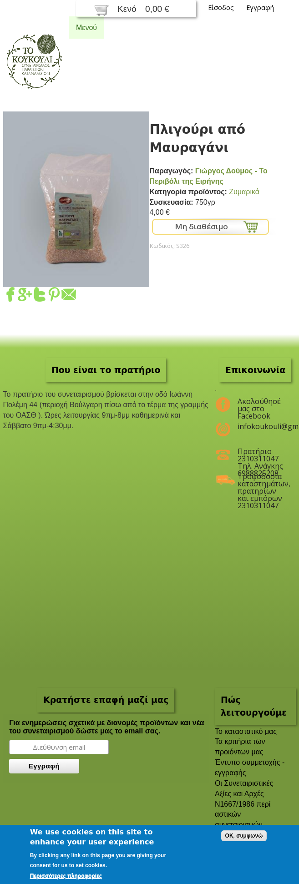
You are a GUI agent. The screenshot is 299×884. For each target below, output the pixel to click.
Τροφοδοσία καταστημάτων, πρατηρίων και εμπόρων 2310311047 (261, 480)
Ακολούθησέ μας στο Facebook (259, 405)
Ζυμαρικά (244, 192)
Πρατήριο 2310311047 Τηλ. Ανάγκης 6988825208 (260, 455)
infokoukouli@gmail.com (261, 426)
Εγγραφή (260, 7)
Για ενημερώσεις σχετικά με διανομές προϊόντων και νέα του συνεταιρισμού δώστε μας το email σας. (106, 727)
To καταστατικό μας (246, 731)
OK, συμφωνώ (244, 836)
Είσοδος (221, 7)
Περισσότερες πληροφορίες (66, 876)
